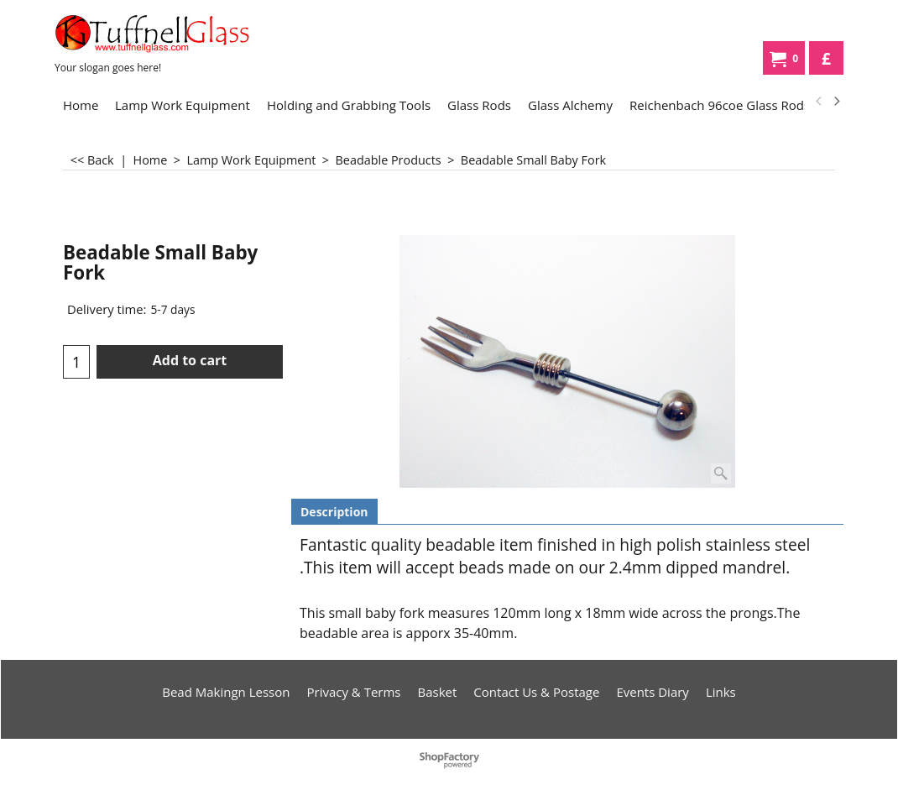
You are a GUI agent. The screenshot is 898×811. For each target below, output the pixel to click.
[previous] (819, 101)
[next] (835, 101)
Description (334, 512)
